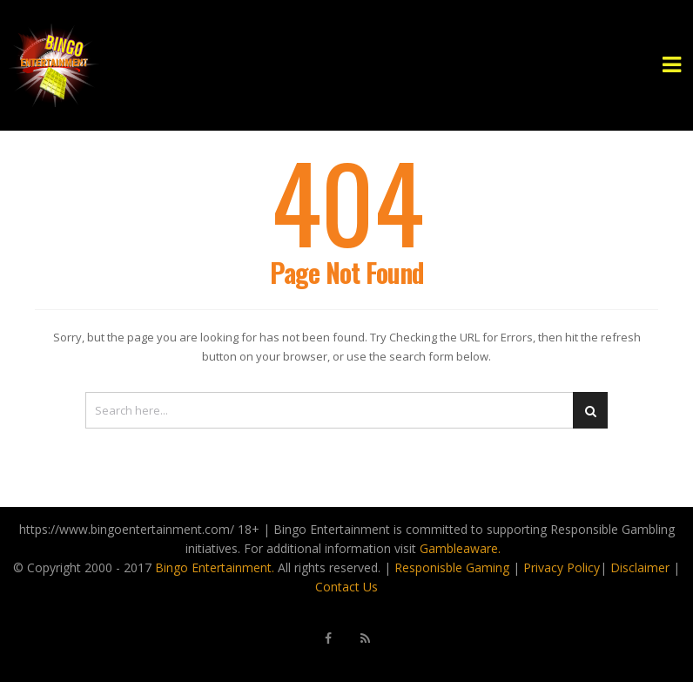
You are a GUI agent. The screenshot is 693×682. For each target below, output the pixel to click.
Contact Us (346, 586)
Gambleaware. (460, 548)
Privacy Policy (561, 567)
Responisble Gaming (451, 567)
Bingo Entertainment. (214, 567)
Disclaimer (639, 567)
